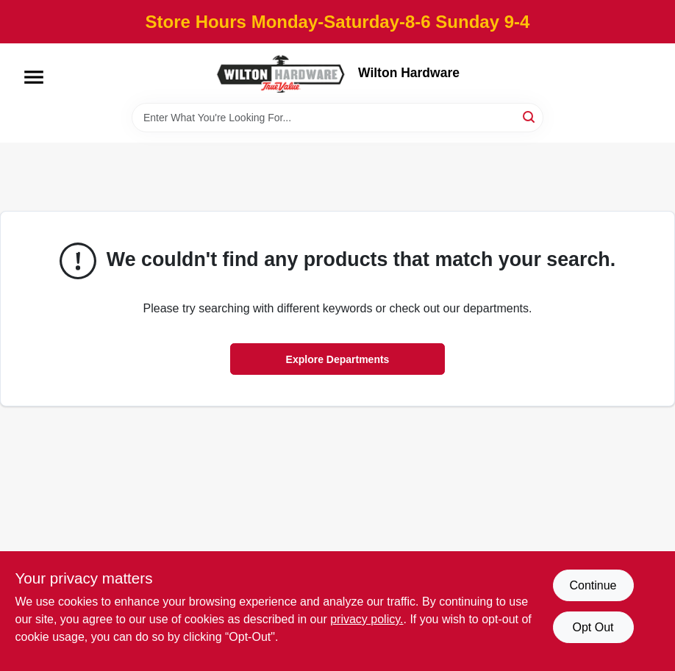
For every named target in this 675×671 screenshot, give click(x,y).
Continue (592, 585)
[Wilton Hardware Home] (281, 73)
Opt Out (592, 627)
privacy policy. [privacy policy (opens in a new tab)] (366, 619)
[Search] (529, 116)
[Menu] (33, 77)
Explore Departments (338, 359)
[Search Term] (337, 117)
